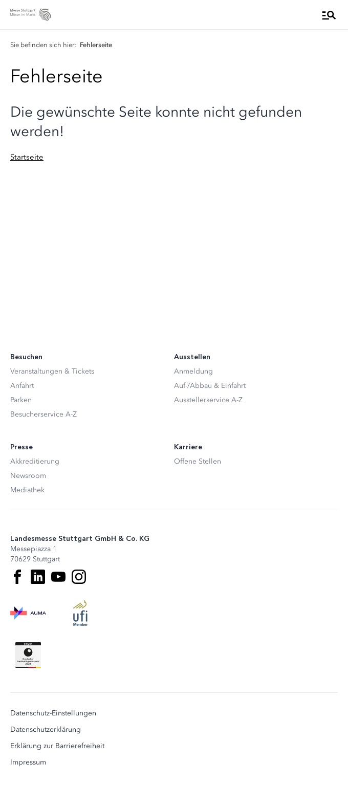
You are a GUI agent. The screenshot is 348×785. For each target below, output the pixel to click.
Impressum (28, 762)
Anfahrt (22, 385)
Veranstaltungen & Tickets (52, 371)
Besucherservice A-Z (43, 414)
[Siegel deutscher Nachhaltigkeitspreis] (28, 655)
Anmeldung (193, 371)
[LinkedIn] (38, 577)
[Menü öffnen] (329, 15)
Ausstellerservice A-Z (208, 400)
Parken (21, 400)
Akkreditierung (34, 461)
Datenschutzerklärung (45, 730)
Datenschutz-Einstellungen (53, 713)
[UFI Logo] (80, 613)
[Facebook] (17, 577)
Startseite (27, 157)
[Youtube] (58, 577)
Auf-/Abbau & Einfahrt (210, 385)
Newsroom (28, 475)
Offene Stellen (197, 461)
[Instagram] (79, 577)
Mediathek (27, 490)
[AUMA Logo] (28, 613)
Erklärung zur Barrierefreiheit (57, 746)
